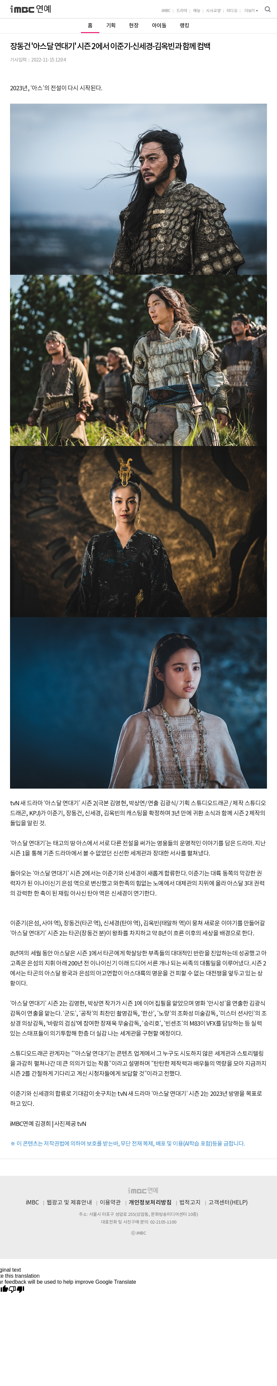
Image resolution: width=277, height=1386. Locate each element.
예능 (196, 11)
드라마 (181, 11)
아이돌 (159, 26)
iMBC (166, 11)
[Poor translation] (16, 1290)
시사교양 (213, 11)
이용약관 (110, 1202)
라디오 (232, 11)
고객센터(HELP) (228, 1202)
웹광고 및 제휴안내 (69, 1202)
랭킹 (184, 26)
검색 (267, 9)
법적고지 (190, 1202)
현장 (133, 26)
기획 (111, 26)
